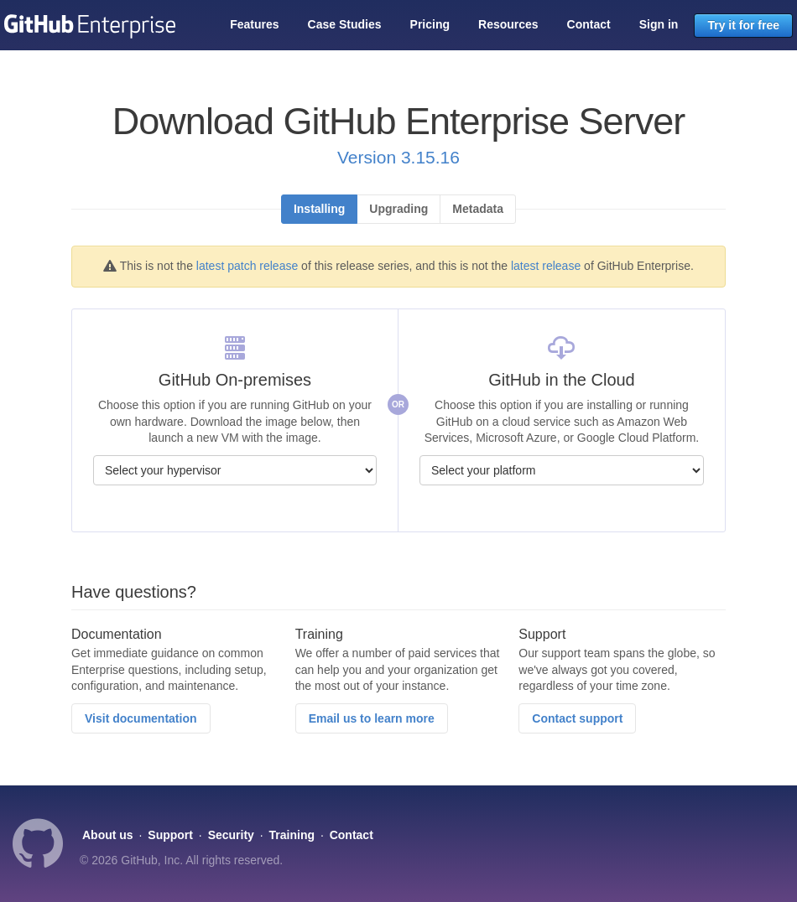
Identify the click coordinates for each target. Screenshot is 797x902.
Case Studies (345, 24)
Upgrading (398, 208)
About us (107, 835)
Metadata (477, 208)
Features (254, 24)
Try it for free (743, 25)
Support (170, 835)
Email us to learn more (372, 718)
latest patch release (247, 265)
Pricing (430, 24)
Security (231, 835)
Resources (508, 24)
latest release (546, 265)
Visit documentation (141, 718)
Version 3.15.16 (398, 157)
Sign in (659, 24)
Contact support (577, 718)
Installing (319, 208)
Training (292, 835)
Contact (589, 24)
